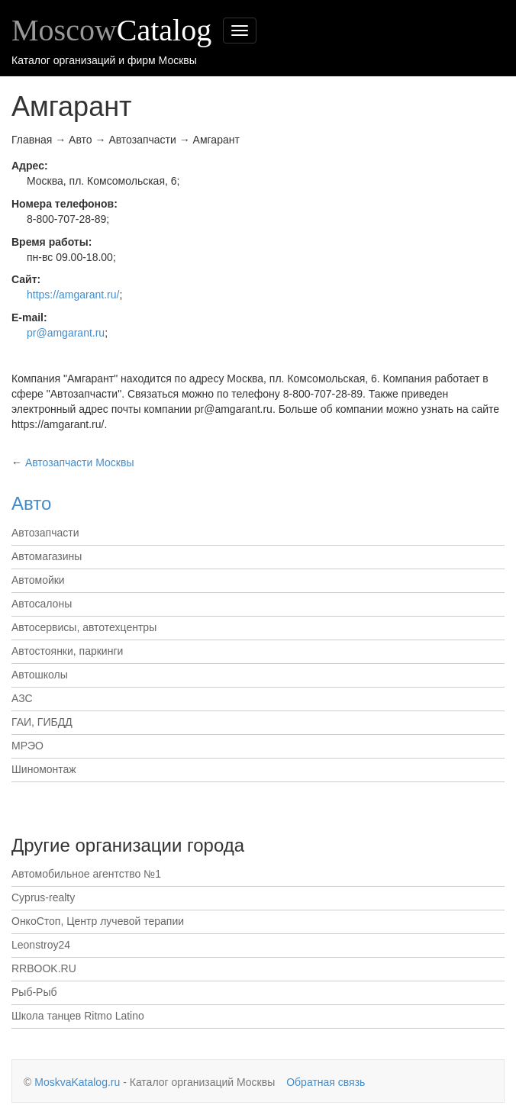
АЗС (22, 698)
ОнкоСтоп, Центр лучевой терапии (97, 921)
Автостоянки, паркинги (67, 651)
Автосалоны (41, 604)
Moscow (111, 30)
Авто (31, 503)
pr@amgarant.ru (66, 333)
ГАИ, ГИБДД (42, 722)
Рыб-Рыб (34, 992)
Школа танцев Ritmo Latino (77, 1016)
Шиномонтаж (43, 769)
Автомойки (38, 580)
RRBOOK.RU (43, 968)
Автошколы (39, 675)
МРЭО (27, 745)
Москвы (79, 462)
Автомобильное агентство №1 (86, 874)
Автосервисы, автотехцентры (83, 627)
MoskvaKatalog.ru (77, 1082)
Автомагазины (46, 556)
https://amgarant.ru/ (73, 294)
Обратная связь (325, 1082)
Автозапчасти (45, 533)
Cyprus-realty (43, 897)
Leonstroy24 (40, 945)
